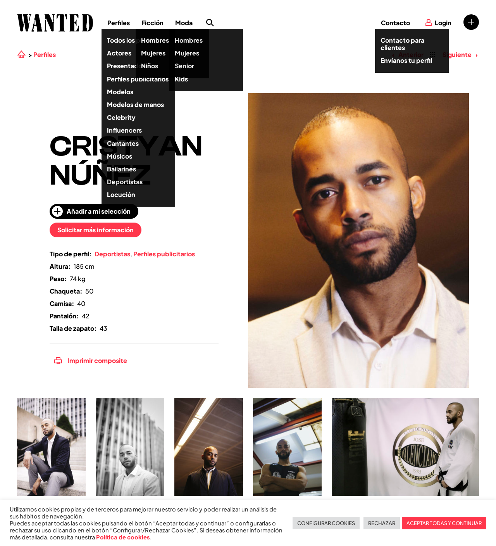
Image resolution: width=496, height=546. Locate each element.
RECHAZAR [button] (381, 523)
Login (443, 23)
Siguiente (460, 54)
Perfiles (118, 23)
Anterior (407, 54)
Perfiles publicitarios (164, 254)
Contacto (395, 23)
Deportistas (112, 254)
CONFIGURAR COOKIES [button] (326, 523)
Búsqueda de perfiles (210, 23)
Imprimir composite (90, 360)
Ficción (152, 23)
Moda (184, 23)
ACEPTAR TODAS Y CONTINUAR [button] (444, 523)
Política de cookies (123, 537)
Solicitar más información (95, 230)
